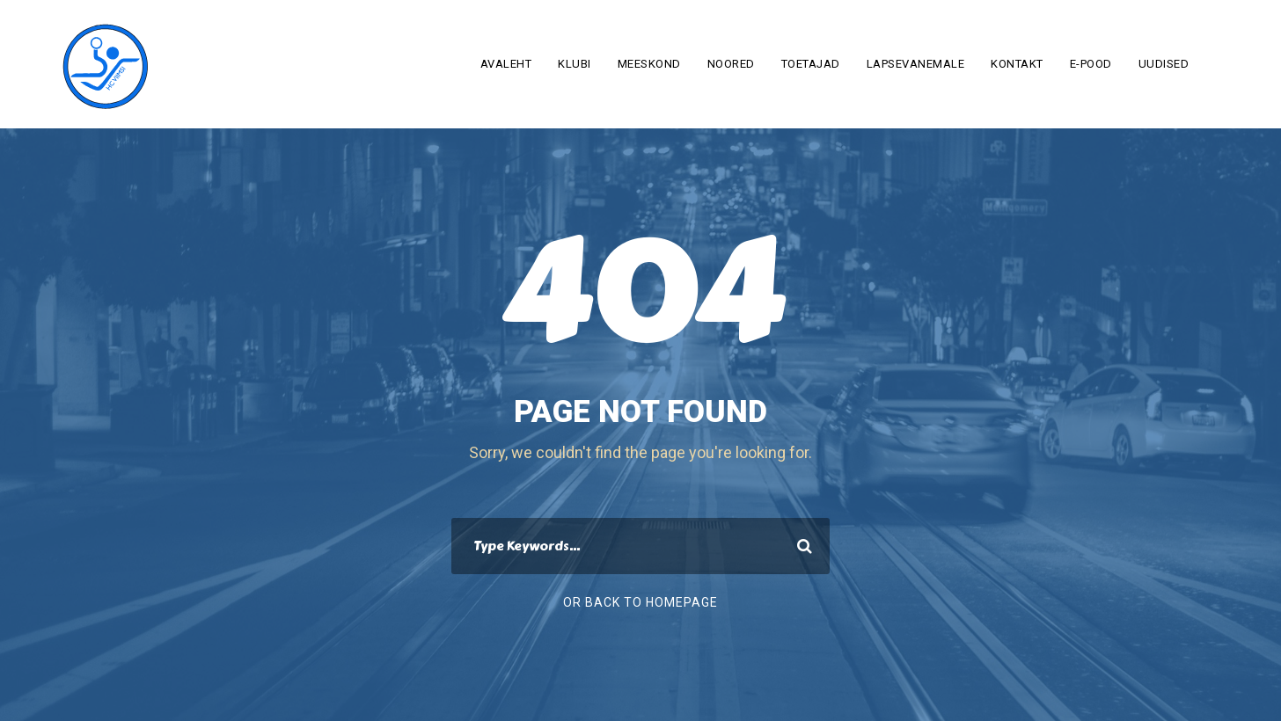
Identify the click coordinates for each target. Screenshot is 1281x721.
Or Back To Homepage (640, 602)
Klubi (574, 63)
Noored (731, 63)
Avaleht (506, 63)
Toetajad (810, 63)
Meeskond (649, 63)
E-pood (1091, 63)
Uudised (1164, 63)
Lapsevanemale (916, 63)
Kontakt (1017, 63)
